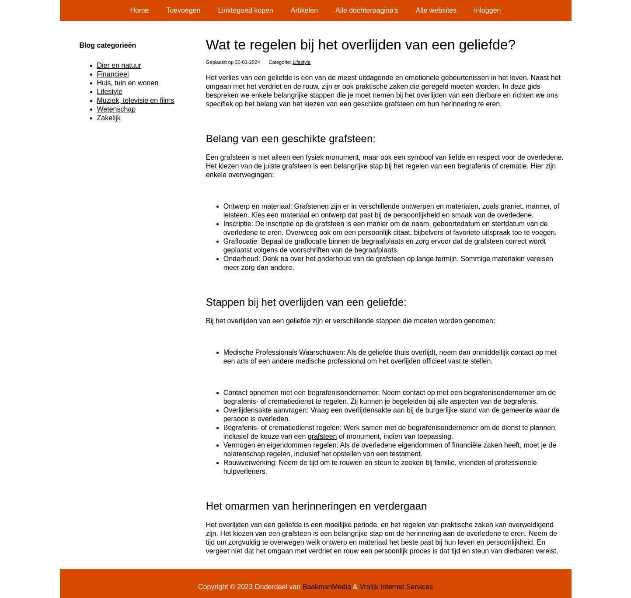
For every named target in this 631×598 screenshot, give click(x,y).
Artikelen (304, 10)
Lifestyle (301, 62)
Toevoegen (183, 10)
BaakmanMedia (327, 587)
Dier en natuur (119, 65)
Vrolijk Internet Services (395, 587)
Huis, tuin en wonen (128, 83)
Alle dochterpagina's (366, 10)
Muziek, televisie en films (135, 100)
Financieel (113, 74)
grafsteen (296, 166)
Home (139, 10)
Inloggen (487, 10)
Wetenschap (116, 109)
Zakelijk (109, 118)
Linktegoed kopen (245, 10)
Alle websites (436, 10)
